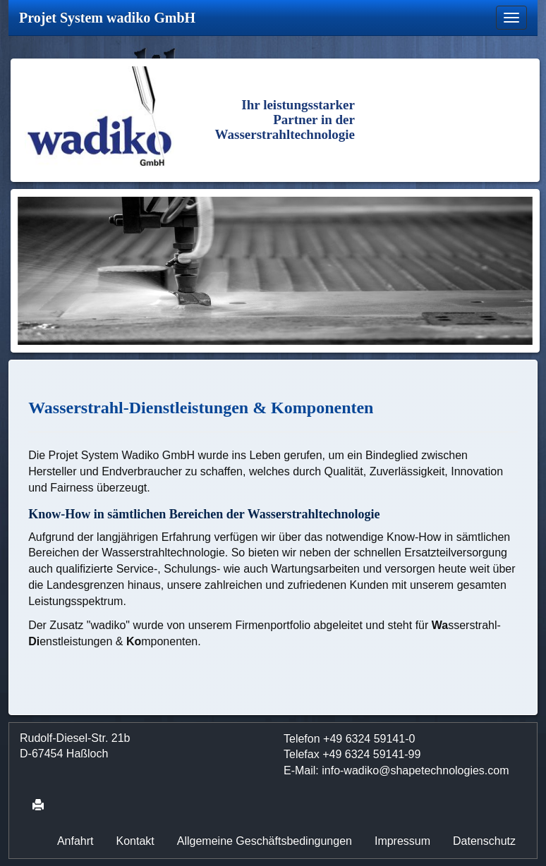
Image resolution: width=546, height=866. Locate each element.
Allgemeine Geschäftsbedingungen (264, 841)
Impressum (402, 841)
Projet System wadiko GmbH (107, 17)
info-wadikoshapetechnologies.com (415, 770)
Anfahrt (75, 841)
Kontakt (135, 841)
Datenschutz (484, 841)
